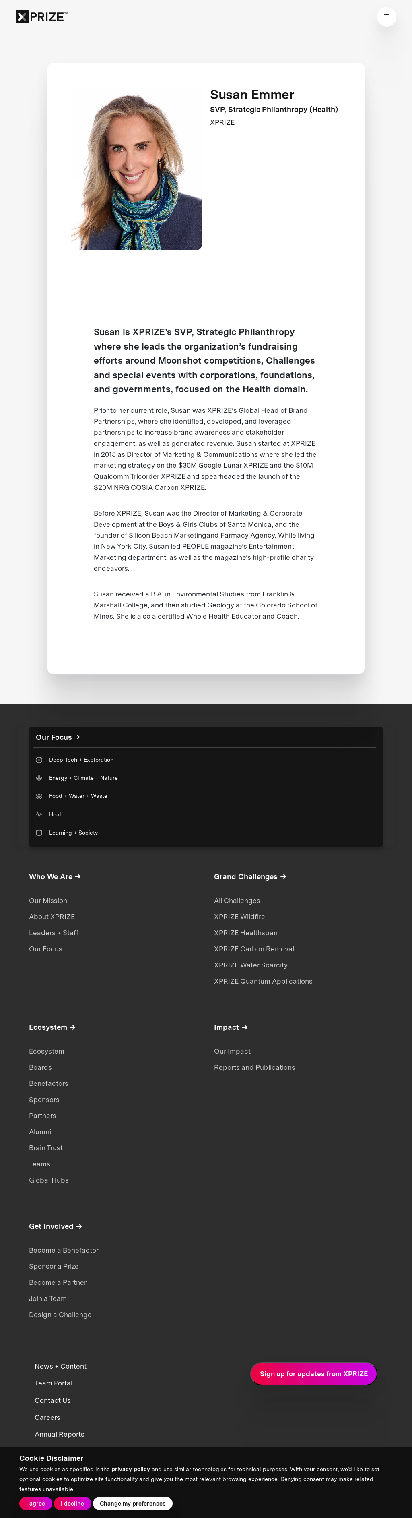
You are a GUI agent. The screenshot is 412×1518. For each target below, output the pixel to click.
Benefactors (48, 1083)
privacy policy (130, 1469)
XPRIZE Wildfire (239, 917)
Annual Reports (59, 1434)
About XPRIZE (52, 917)
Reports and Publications (254, 1067)
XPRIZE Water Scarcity (251, 965)
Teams (39, 1164)
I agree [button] (35, 1503)
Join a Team (48, 1298)
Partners (42, 1116)
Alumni (40, 1132)
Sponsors (44, 1100)
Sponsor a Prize (54, 1266)
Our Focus (45, 949)
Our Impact (232, 1051)
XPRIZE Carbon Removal (254, 949)
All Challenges (237, 901)
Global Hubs (49, 1180)
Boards (40, 1067)
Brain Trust (46, 1148)
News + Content (61, 1366)
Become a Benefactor (64, 1250)
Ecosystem (46, 1051)
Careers (47, 1417)
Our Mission (48, 901)
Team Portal (53, 1383)
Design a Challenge (60, 1315)
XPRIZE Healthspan (246, 933)
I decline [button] (72, 1503)
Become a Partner (58, 1282)
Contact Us (53, 1400)
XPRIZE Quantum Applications (263, 981)
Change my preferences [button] (132, 1503)
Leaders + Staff (53, 933)
